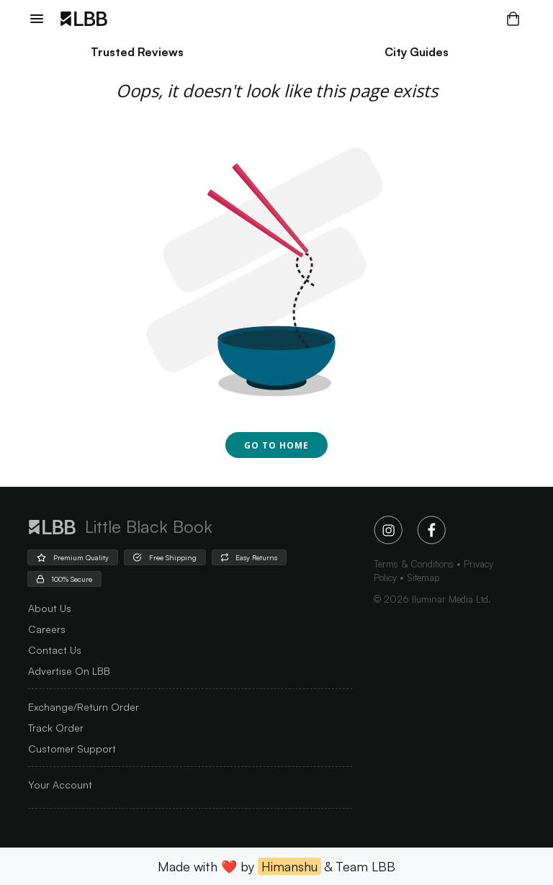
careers (47, 629)
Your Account (60, 784)
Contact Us (54, 650)
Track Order (56, 728)
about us (49, 608)
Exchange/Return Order (83, 707)
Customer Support (72, 748)
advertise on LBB (69, 671)
